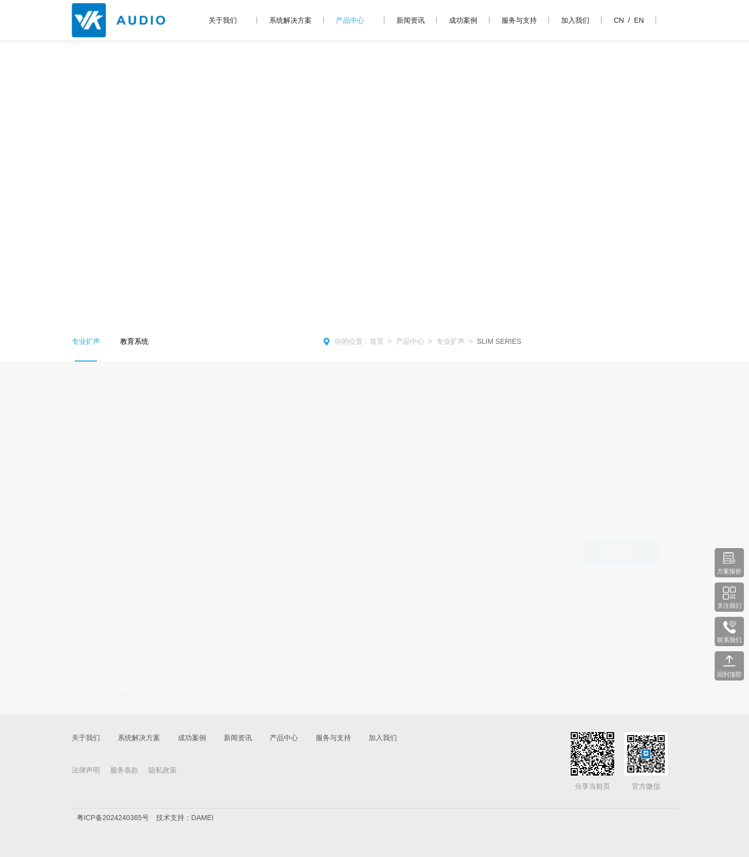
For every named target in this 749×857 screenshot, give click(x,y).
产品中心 (350, 20)
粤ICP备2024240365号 (113, 818)
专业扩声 (86, 341)
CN (619, 20)
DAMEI (202, 818)
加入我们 (575, 20)
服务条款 (124, 770)
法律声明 (86, 770)
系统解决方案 (290, 20)
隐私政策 (162, 770)
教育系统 (134, 341)
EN (638, 20)
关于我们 (223, 20)
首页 (377, 341)
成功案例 (463, 20)
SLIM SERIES (499, 341)
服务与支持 (519, 20)
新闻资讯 (410, 20)
